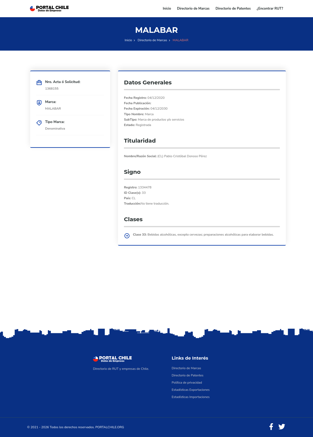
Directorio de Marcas (193, 8)
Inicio (167, 8)
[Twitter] (282, 427)
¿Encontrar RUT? (270, 8)
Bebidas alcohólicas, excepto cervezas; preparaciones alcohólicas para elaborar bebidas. (211, 234)
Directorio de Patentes (233, 8)
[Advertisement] (156, 296)
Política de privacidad (187, 382)
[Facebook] (271, 427)
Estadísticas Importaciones (191, 397)
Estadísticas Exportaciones (191, 390)
